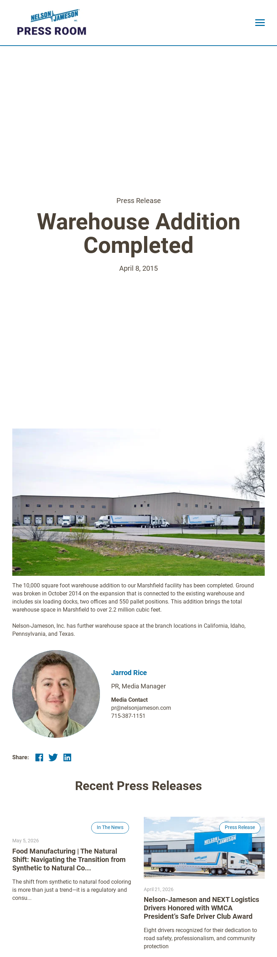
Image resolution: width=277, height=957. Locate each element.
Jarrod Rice (129, 672)
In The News (110, 827)
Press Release (138, 200)
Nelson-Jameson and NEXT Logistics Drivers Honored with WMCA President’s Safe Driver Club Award (201, 908)
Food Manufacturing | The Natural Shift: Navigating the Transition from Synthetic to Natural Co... (69, 859)
